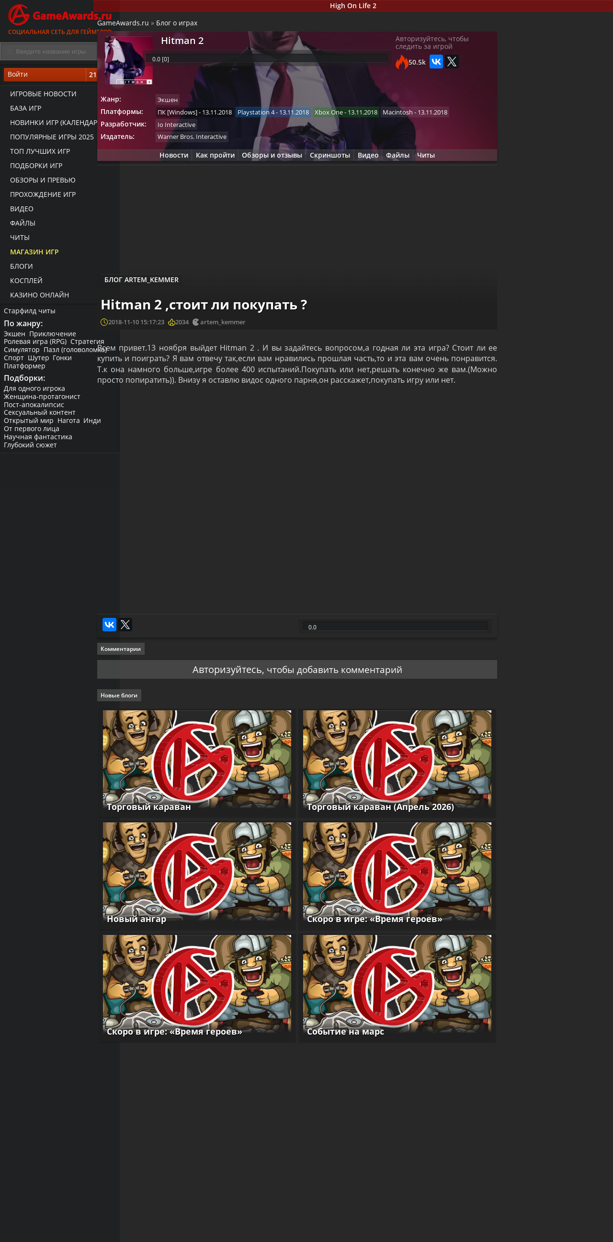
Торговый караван (174, 835)
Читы (17, 239)
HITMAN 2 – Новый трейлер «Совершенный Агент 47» (567, 436)
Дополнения (486, 1233)
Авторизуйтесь (221, 708)
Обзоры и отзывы (267, 175)
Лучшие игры (166, 1225)
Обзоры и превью (40, 182)
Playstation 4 (287, 117)
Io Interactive (206, 143)
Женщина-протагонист (43, 402)
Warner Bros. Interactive (221, 156)
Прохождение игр (40, 196)
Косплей (23, 282)
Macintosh (202, 130)
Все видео (402, 1225)
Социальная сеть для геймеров (60, 18)
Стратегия (89, 345)
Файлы (20, 225)
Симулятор (23, 353)
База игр (22, 110)
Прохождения (246, 1225)
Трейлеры (402, 1233)
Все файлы (483, 1225)
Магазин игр (31, 254)
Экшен (15, 337)
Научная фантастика (39, 442)
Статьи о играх (329, 1233)
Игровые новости (40, 96)
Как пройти (207, 175)
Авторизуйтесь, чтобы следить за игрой (413, 48)
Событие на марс (340, 1031)
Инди (95, 426)
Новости (163, 175)
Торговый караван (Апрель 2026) (375, 835)
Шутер (40, 361)
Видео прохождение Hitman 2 (564, 395)
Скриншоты (327, 175)
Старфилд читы (31, 313)
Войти (60, 77)
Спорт (15, 361)
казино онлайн (36, 297)
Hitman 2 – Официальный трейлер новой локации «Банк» (556, 354)
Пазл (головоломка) (77, 353)
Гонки (65, 361)
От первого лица (32, 434)
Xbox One (361, 117)
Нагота (70, 426)
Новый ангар (162, 933)
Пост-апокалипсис (35, 410)
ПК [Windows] (207, 117)
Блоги (18, 268)
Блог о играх (204, 26)
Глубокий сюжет (31, 450)
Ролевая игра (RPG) (36, 345)
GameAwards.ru (150, 26)
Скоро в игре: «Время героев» (370, 933)
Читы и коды (245, 1233)
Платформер (25, 369)
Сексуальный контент (41, 418)
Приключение (54, 337)
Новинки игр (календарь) (54, 124)
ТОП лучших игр (37, 153)
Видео (19, 211)
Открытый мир (30, 426)
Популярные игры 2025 (49, 139)
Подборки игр (33, 167)
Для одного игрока (35, 394)
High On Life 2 (366, 6)
